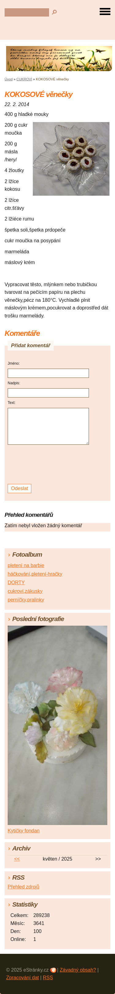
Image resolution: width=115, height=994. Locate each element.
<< (17, 859)
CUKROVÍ (24, 79)
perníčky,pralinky (26, 599)
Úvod (9, 79)
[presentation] (49, 464)
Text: (11, 403)
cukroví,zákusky (25, 591)
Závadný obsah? (78, 970)
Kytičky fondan (24, 830)
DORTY (16, 582)
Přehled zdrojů (23, 886)
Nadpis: (14, 383)
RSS (48, 977)
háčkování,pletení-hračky (35, 574)
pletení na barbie (26, 565)
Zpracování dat (22, 977)
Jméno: (14, 363)
